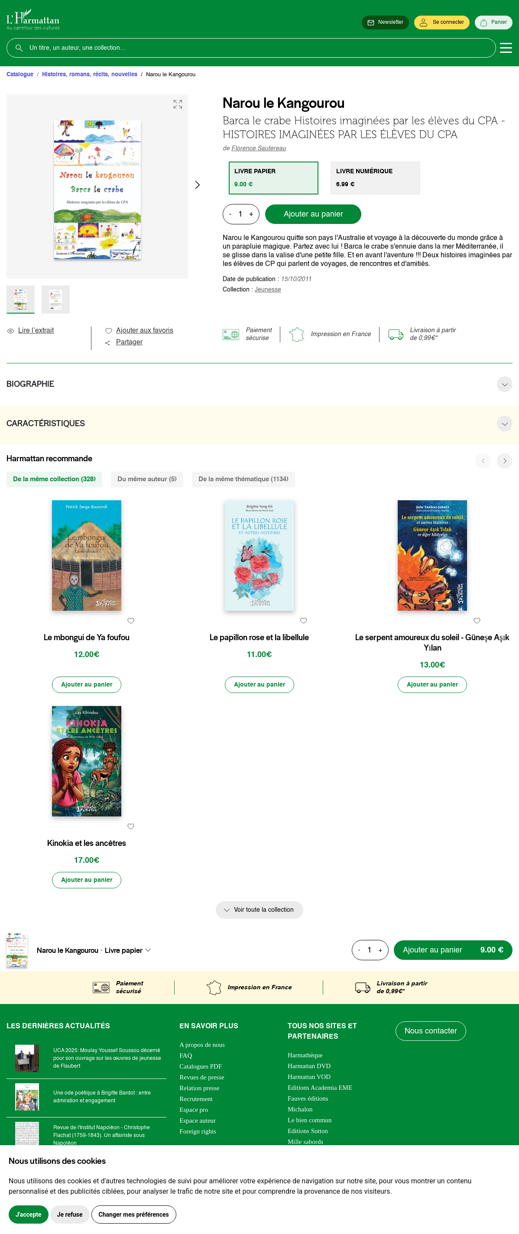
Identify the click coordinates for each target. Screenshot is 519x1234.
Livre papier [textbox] (124, 950)
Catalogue (19, 75)
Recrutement (196, 1098)
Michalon (300, 1109)
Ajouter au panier (313, 214)
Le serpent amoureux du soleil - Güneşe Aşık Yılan (432, 642)
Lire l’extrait (30, 330)
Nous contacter (431, 1031)
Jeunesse (268, 290)
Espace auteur (197, 1120)
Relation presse (199, 1088)
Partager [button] (123, 342)
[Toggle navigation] (506, 48)
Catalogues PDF (200, 1066)
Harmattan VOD (309, 1076)
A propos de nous (202, 1044)
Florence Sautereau (258, 149)
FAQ (185, 1055)
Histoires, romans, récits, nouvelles (89, 75)
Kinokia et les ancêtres (86, 843)
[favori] (131, 620)
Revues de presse (201, 1077)
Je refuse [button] (70, 1214)
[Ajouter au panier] (86, 685)
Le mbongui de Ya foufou (87, 637)
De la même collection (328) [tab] (54, 479)
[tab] (273, 178)
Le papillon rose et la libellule (259, 637)
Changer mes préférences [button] (134, 1214)
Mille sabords (305, 1141)
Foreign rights (197, 1131)
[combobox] (130, 950)
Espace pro (193, 1109)
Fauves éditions (308, 1098)
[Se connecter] (442, 22)
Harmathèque (305, 1055)
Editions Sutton (308, 1130)
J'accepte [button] (29, 1214)
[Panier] (494, 22)
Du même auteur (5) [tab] (147, 479)
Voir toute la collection (264, 910)
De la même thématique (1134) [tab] (243, 479)
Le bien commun (310, 1120)
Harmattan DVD (309, 1065)
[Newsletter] (385, 22)
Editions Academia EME (320, 1087)
